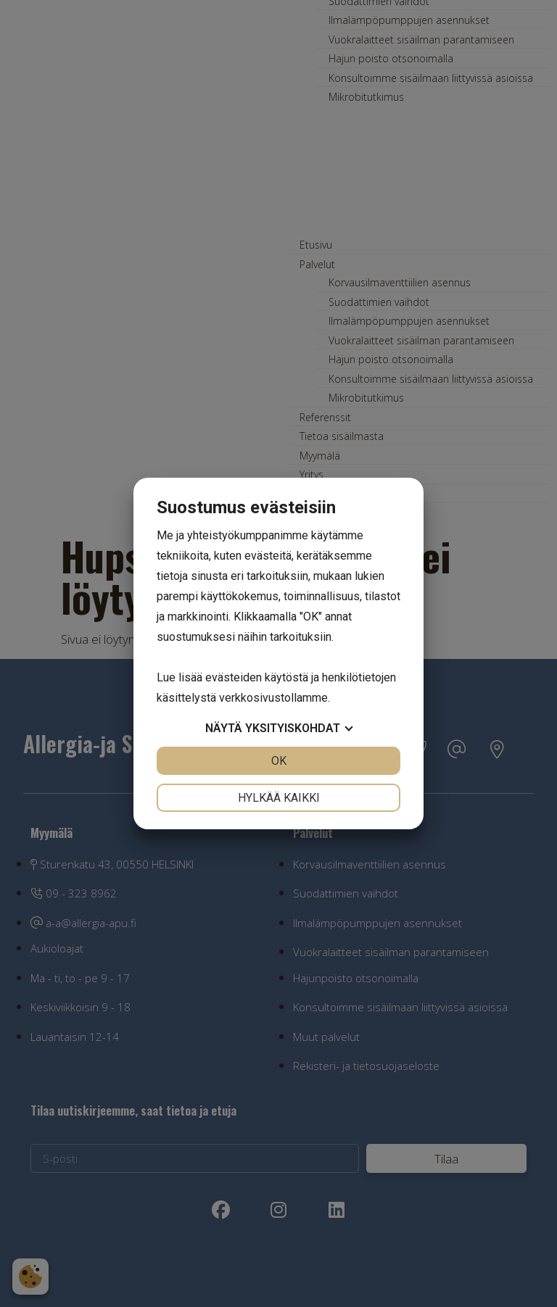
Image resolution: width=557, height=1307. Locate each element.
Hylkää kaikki (279, 798)
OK (278, 761)
